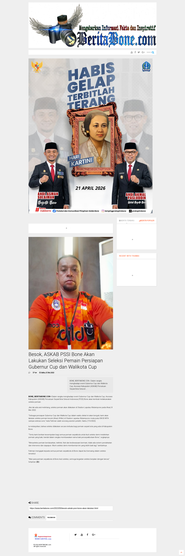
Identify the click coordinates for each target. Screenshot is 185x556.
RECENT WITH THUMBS (129, 256)
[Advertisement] (70, 480)
